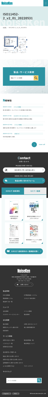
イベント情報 (28, 311)
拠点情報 (5, 324)
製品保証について (29, 343)
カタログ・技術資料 (13, 191)
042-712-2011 (24, 279)
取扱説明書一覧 (29, 340)
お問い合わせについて (30, 324)
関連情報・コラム (8, 298)
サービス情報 (7, 336)
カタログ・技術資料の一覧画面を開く (25, 251)
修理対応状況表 (8, 347)
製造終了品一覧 (8, 302)
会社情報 (5, 311)
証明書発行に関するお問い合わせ (13, 363)
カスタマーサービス (11, 314)
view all (42, 144)
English (6, 393)
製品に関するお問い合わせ (11, 356)
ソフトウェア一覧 (8, 343)
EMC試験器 (6, 295)
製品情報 (6, 291)
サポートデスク (28, 366)
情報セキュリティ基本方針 (10, 327)
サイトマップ (7, 371)
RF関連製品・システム (30, 295)
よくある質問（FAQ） (9, 366)
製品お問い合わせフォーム (25, 180)
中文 (15, 393)
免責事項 (5, 331)
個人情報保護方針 (29, 327)
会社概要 (6, 320)
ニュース (6, 307)
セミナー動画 (35, 191)
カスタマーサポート (9, 352)
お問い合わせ (24, 284)
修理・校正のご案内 (8, 340)
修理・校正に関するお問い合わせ (12, 359)
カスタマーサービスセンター (24, 170)
